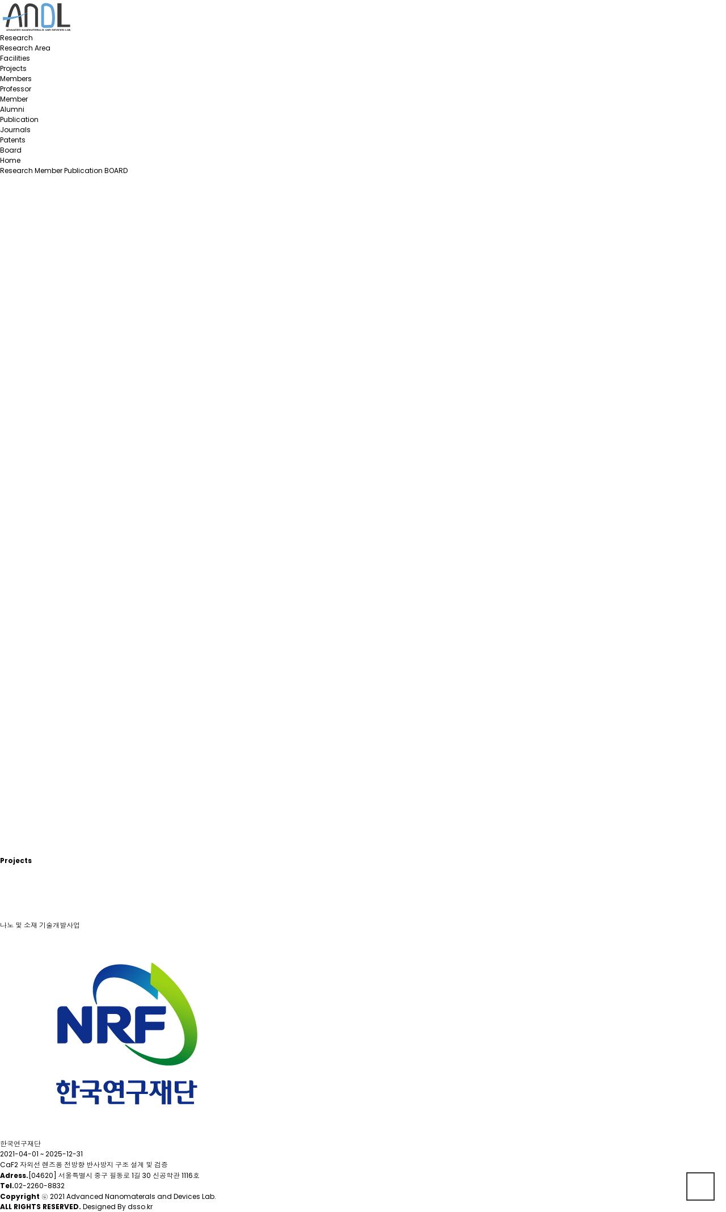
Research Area (25, 48)
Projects (13, 68)
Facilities (15, 58)
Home (10, 160)
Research (16, 38)
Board (11, 150)
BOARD (116, 170)
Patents (13, 140)
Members (16, 78)
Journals (15, 129)
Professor (15, 89)
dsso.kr (140, 1206)
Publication (19, 119)
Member (14, 99)
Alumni (12, 109)
